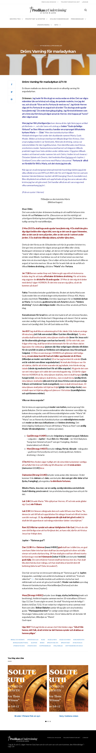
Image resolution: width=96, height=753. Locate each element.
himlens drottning (21, 643)
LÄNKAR (85, 2)
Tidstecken (32, 646)
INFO (56, 25)
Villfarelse (58, 646)
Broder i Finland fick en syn (27, 716)
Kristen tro (15, 19)
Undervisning (43, 25)
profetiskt (66, 643)
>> (34, 126)
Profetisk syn (53, 643)
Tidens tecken (19, 646)
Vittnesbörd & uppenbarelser (51, 46)
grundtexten (79, 639)
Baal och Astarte (18, 639)
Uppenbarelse (45, 646)
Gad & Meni (53, 639)
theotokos (78, 643)
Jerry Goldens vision (68, 716)
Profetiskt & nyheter (35, 19)
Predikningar (77, 19)
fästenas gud (33, 639)
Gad (43, 639)
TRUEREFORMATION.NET (70, 2)
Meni (42, 643)
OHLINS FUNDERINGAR (59, 19)
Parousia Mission (49, 2)
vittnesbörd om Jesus (74, 646)
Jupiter (34, 643)
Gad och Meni (65, 639)
